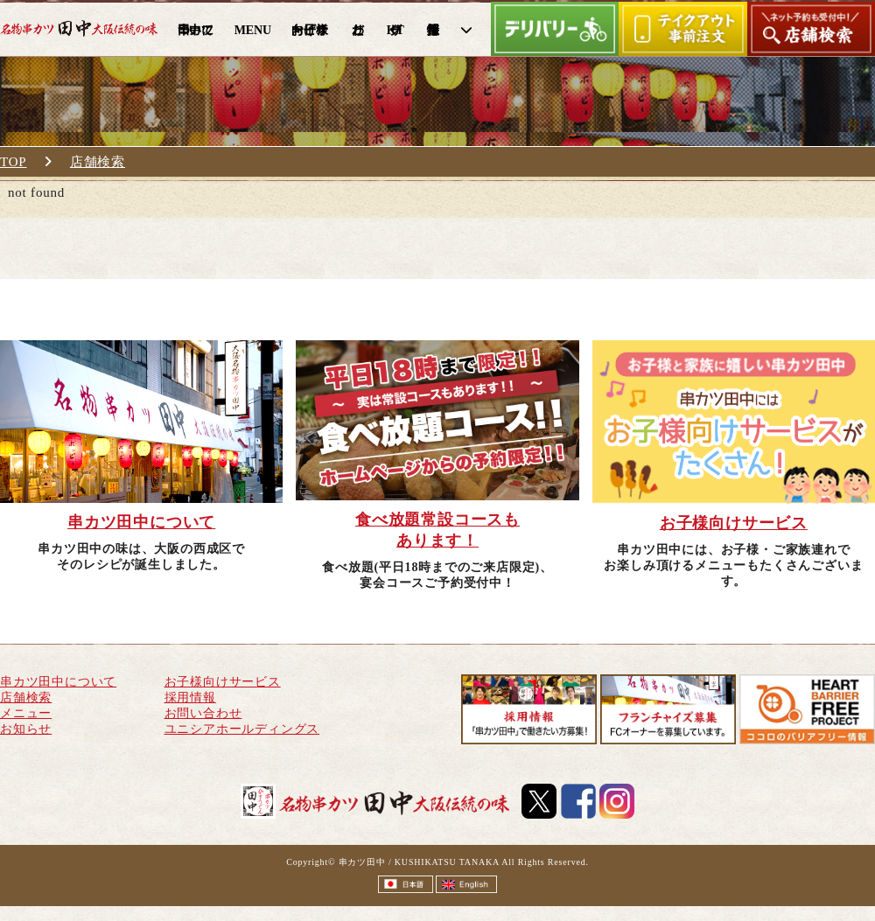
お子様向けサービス (222, 681)
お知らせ (26, 729)
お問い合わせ (203, 713)
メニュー (26, 713)
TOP (13, 162)
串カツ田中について (58, 681)
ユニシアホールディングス (242, 729)
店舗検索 (97, 162)
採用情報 (190, 697)
